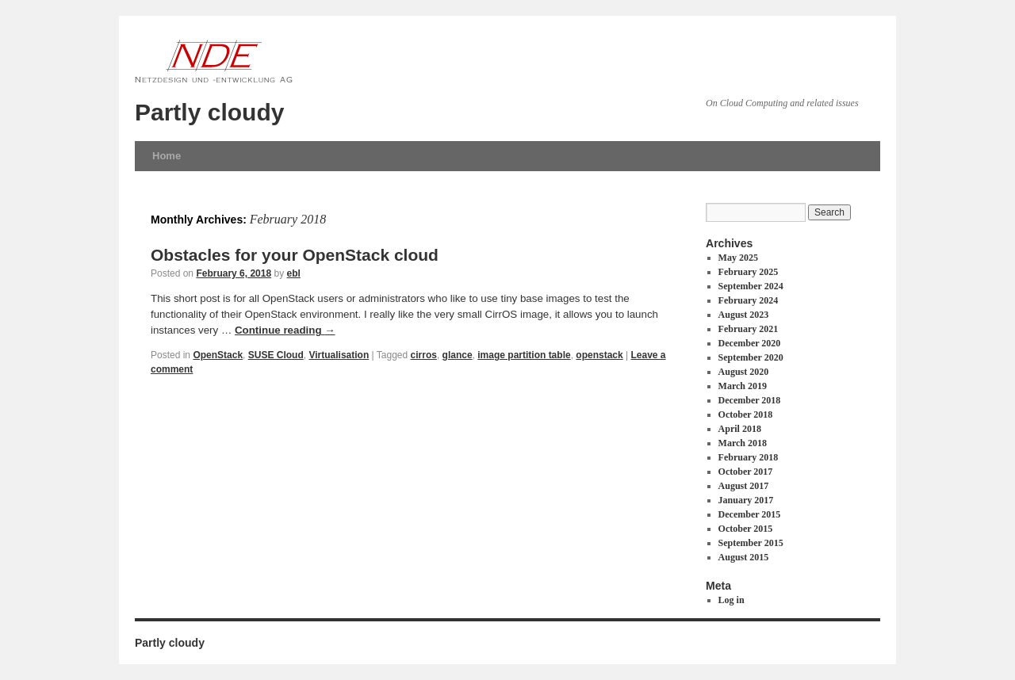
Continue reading (285, 330)
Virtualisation (338, 355)
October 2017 (745, 471)
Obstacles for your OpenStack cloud (295, 255)
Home (166, 156)
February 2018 (748, 457)
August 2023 (743, 314)
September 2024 (750, 286)
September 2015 (750, 542)
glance (457, 355)
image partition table (523, 355)
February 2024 (748, 300)
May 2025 (738, 257)
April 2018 (739, 428)
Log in (731, 600)
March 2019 (742, 386)
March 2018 (742, 443)
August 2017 (743, 485)
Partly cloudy (209, 112)
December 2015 (749, 514)
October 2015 (745, 528)
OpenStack (218, 355)
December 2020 (749, 343)
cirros (424, 355)
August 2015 (743, 557)
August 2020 (743, 371)
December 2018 (749, 400)
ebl (294, 273)
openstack (599, 355)
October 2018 (745, 414)
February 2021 (748, 328)
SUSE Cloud (276, 355)
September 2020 (750, 357)
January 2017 (746, 500)
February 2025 (748, 271)
